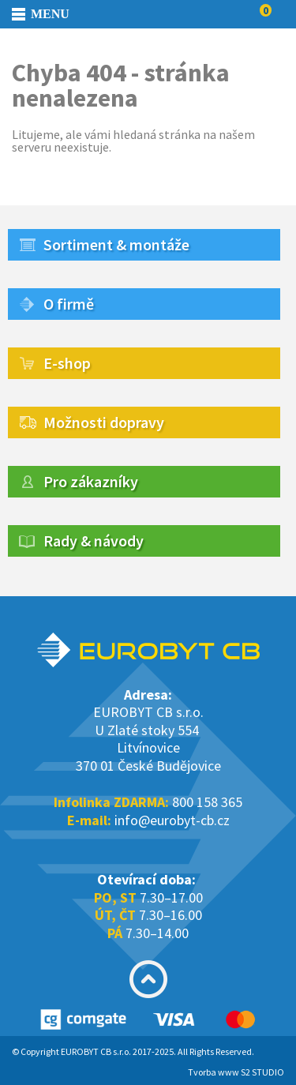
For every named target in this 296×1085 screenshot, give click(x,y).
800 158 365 (207, 802)
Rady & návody (93, 540)
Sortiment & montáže (116, 244)
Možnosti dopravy (103, 422)
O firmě (68, 303)
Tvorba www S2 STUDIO (236, 1072)
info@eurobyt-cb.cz (172, 820)
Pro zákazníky (90, 481)
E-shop (67, 363)
